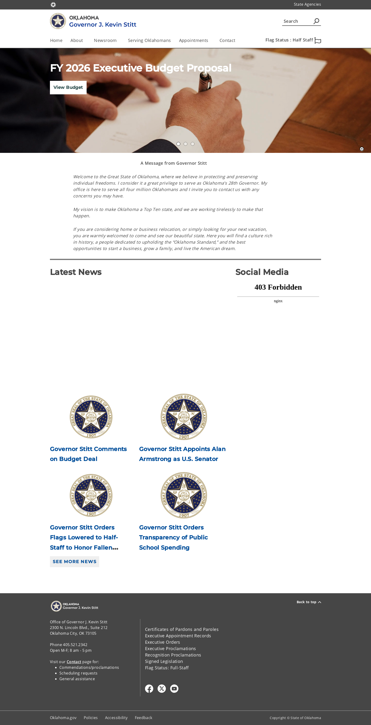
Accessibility (116, 717)
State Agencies (307, 4)
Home (56, 40)
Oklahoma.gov (63, 717)
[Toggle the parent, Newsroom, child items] (118, 40)
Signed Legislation (164, 661)
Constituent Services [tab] (192, 144)
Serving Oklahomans (149, 40)
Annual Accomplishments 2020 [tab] (178, 144)
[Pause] (362, 149)
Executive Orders (162, 642)
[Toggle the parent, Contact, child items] (236, 40)
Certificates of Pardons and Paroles (182, 629)
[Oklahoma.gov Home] (53, 4)
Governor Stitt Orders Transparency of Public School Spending (173, 537)
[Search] (301, 21)
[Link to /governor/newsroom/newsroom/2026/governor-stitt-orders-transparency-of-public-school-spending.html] (183, 495)
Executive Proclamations (170, 648)
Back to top (309, 602)
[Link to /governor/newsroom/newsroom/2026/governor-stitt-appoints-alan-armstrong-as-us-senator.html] (183, 417)
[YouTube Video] (139, 331)
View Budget (68, 87)
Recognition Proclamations (173, 655)
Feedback (143, 717)
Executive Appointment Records (178, 635)
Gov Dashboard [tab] (185, 144)
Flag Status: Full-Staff (167, 667)
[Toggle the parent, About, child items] (84, 40)
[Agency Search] (316, 21)
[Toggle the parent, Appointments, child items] (210, 40)
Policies (91, 717)
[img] (185, 100)
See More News (74, 561)
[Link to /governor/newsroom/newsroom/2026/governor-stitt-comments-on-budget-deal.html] (91, 417)
